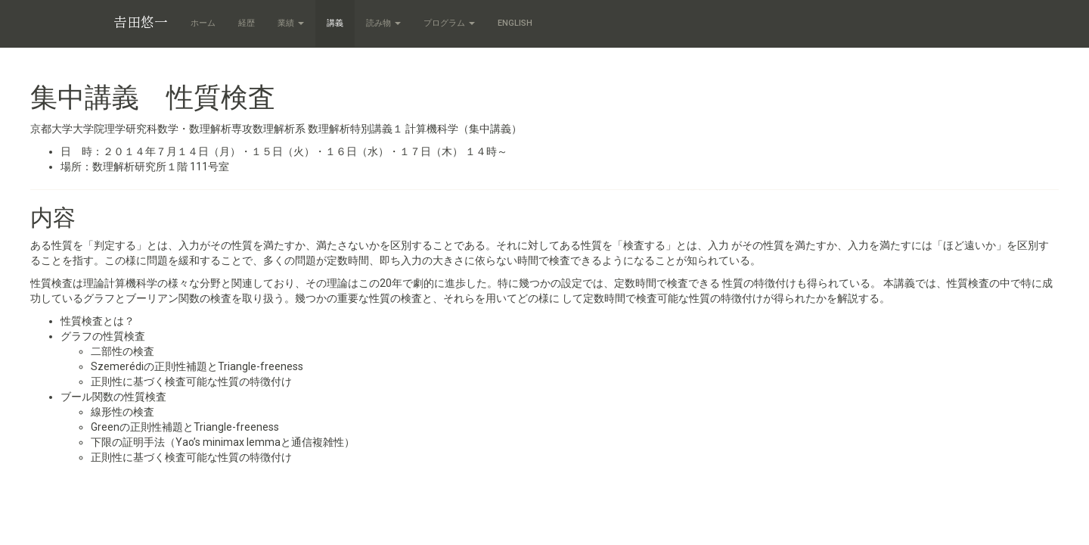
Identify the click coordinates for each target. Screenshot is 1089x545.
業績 (291, 23)
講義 (335, 23)
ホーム (203, 23)
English (515, 23)
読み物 (383, 23)
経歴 (246, 23)
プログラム (449, 23)
